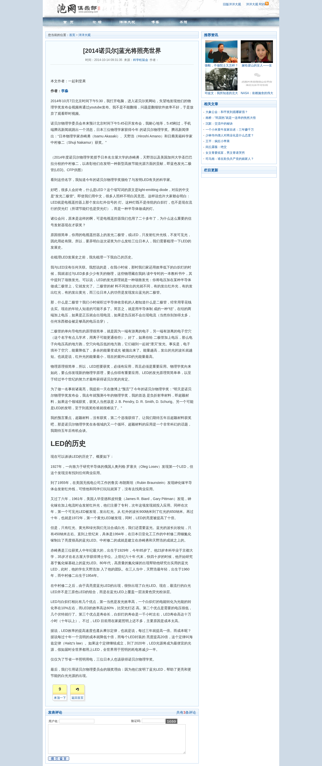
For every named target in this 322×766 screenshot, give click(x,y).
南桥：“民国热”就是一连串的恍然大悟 (231, 118)
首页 (72, 35)
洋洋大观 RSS (257, 4)
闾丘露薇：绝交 (216, 147)
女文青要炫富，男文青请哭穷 (225, 153)
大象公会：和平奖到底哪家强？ (227, 112)
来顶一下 (60, 698)
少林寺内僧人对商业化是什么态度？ (230, 135)
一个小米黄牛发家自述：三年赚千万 (230, 129)
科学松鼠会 (140, 60)
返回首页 (77, 698)
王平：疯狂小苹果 (218, 141)
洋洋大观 (84, 35)
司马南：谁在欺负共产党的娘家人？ (230, 159)
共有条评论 (186, 712)
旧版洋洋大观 (232, 4)
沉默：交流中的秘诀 (219, 123)
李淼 (64, 91)
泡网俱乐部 (80, 8)
